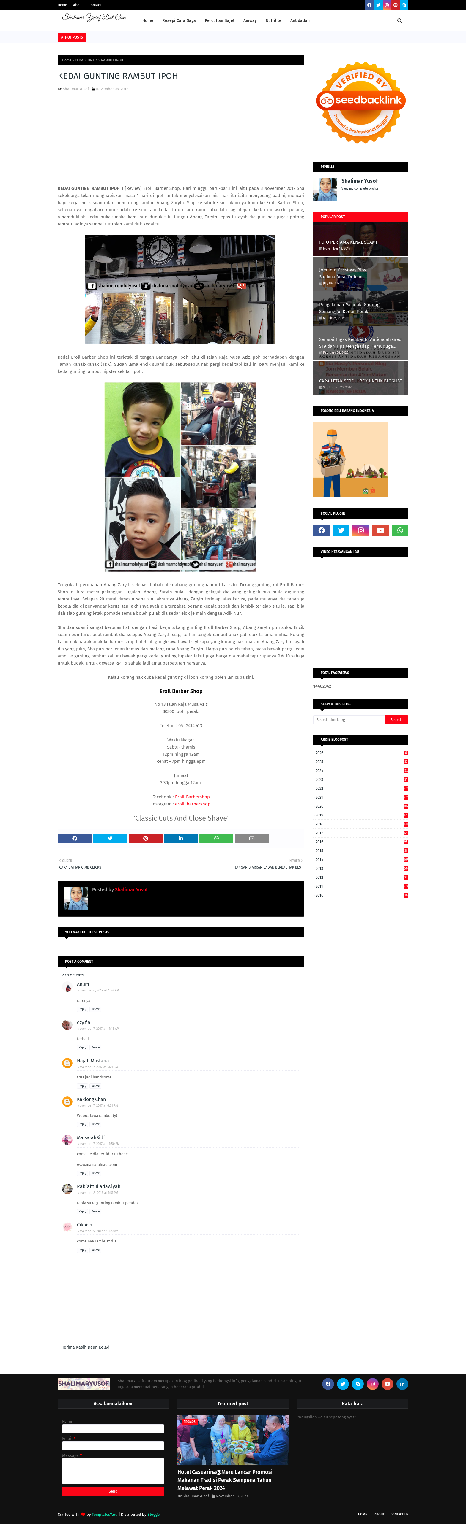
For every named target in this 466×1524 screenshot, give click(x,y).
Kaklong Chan (91, 1099)
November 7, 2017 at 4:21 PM (97, 1067)
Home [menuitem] (147, 20)
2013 (362, 868)
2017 (362, 833)
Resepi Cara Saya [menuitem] (179, 20)
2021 (362, 797)
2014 (362, 859)
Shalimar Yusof (76, 89)
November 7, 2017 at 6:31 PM (97, 1105)
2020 (362, 806)
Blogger (154, 1514)
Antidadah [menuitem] (300, 20)
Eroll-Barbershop (192, 797)
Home (62, 5)
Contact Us (399, 1514)
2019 (362, 815)
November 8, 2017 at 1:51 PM (97, 1193)
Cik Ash (84, 1225)
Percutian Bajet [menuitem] (219, 20)
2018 (362, 824)
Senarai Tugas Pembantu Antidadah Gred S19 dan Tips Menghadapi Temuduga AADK (360, 343)
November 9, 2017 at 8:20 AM (98, 1231)
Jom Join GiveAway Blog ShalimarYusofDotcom (342, 273)
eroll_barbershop (192, 804)
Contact (95, 5)
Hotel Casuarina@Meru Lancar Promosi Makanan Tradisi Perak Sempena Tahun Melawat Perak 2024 (225, 1480)
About (78, 5)
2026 (362, 753)
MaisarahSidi (91, 1137)
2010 (362, 895)
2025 (362, 761)
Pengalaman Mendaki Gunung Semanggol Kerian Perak (349, 308)
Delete (95, 1009)
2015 (362, 850)
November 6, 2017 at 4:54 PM (98, 990)
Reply (82, 1009)
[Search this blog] (349, 719)
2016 (362, 842)
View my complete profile (359, 188)
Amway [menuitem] (250, 20)
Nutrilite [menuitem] (273, 20)
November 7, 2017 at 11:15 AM (98, 1029)
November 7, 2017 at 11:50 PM (98, 1144)
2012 (362, 877)
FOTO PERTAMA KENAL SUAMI (348, 242)
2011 (362, 886)
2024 (362, 770)
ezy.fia (83, 1022)
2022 (362, 788)
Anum (83, 984)
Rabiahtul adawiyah (98, 1186)
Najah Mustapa (93, 1061)
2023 (362, 779)
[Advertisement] (181, 143)
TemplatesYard (105, 1514)
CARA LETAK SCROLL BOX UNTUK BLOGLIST (360, 381)
